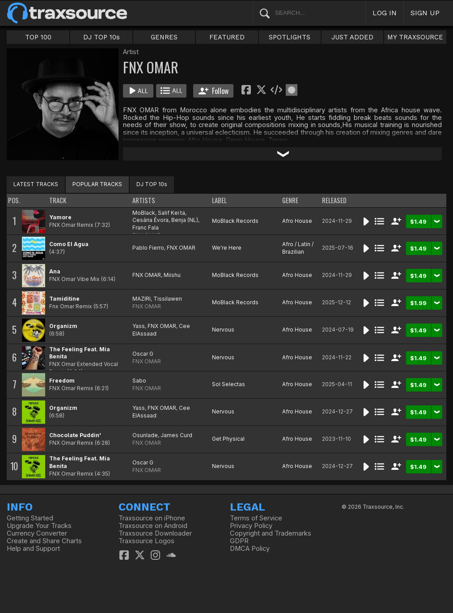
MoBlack (143, 212)
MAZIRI (141, 298)
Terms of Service (256, 518)
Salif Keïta (171, 212)
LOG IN (385, 13)
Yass (138, 326)
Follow (214, 90)
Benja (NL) (184, 220)
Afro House (297, 220)
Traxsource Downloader (155, 533)
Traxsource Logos (146, 541)
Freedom (62, 380)
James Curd (176, 435)
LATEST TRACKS (35, 184)
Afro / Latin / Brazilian (297, 248)
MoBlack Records (235, 220)
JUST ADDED (352, 37)
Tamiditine (64, 298)
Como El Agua (69, 244)
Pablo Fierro (148, 247)
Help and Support (33, 549)
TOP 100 (38, 37)
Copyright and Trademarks (270, 533)
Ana (54, 271)
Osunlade (145, 435)
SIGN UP (425, 13)
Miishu (172, 275)
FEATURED (227, 37)
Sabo (139, 380)
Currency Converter (37, 533)
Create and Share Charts (44, 541)
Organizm (63, 326)
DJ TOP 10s (101, 37)
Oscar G (142, 353)
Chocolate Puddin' (75, 435)
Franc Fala (145, 227)
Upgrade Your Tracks (39, 526)
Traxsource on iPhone (152, 518)
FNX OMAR (181, 247)
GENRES (164, 37)
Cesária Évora (150, 220)
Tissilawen (167, 298)
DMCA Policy (250, 549)
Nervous (223, 329)
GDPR (239, 541)
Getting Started (30, 518)
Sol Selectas (228, 384)
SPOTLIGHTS (289, 37)
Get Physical (228, 438)
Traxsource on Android (153, 526)
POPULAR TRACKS (97, 184)
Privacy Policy (251, 526)
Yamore (60, 217)
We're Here (226, 247)
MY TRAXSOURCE (415, 37)
